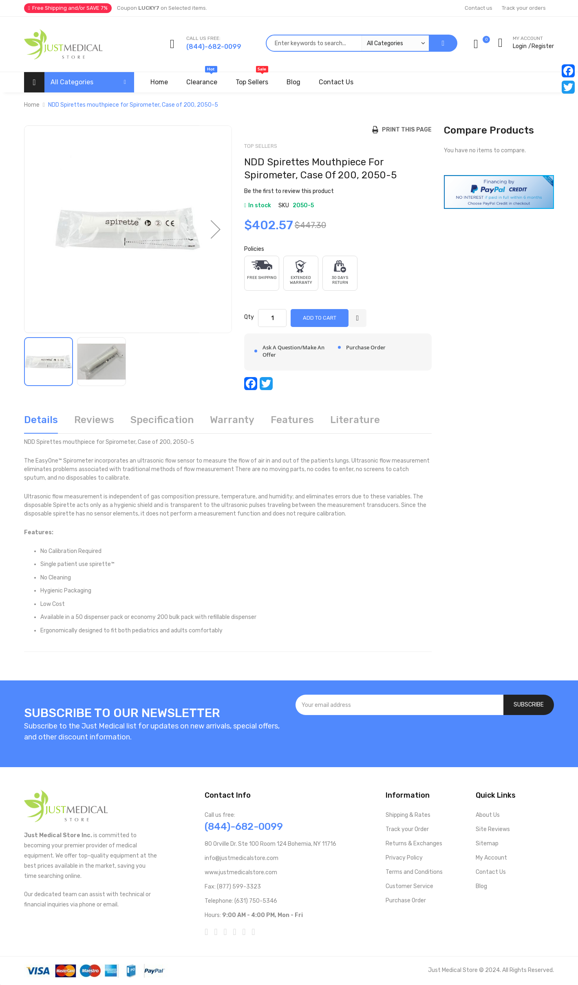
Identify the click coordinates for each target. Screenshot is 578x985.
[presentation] (425, 737)
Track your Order (407, 829)
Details (41, 420)
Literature (355, 420)
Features (292, 420)
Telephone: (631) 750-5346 (241, 900)
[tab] (41, 422)
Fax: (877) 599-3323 (233, 886)
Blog (481, 886)
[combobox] (347, 43)
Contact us (478, 8)
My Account (491, 857)
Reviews (94, 420)
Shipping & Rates (408, 815)
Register (543, 46)
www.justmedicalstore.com (241, 872)
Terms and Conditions (414, 872)
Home (32, 104)
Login (520, 46)
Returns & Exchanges (414, 843)
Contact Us (491, 872)
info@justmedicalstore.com (241, 858)
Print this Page (405, 129)
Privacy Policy (404, 857)
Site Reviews (493, 829)
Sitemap (487, 843)
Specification (162, 420)
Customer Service (409, 886)
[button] (215, 229)
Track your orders (524, 8)
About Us (488, 815)
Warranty (232, 420)
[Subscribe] (528, 705)
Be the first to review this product (289, 191)
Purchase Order (406, 900)
